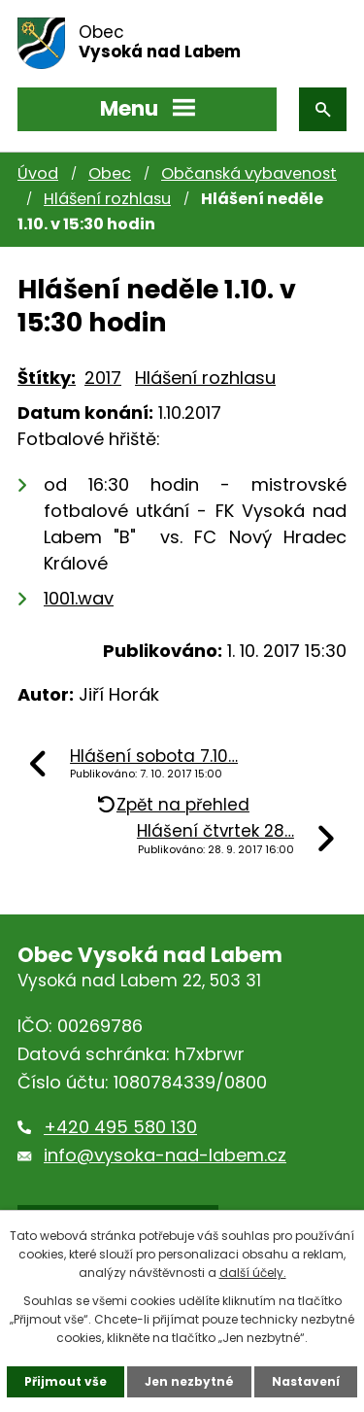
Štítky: (46, 377)
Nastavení (306, 1381)
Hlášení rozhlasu (107, 199)
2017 (102, 377)
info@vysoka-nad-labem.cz (165, 1155)
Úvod (37, 173)
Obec (109, 173)
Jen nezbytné (189, 1381)
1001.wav (79, 598)
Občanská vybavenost (249, 173)
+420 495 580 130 (120, 1127)
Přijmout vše (65, 1381)
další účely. (252, 1272)
